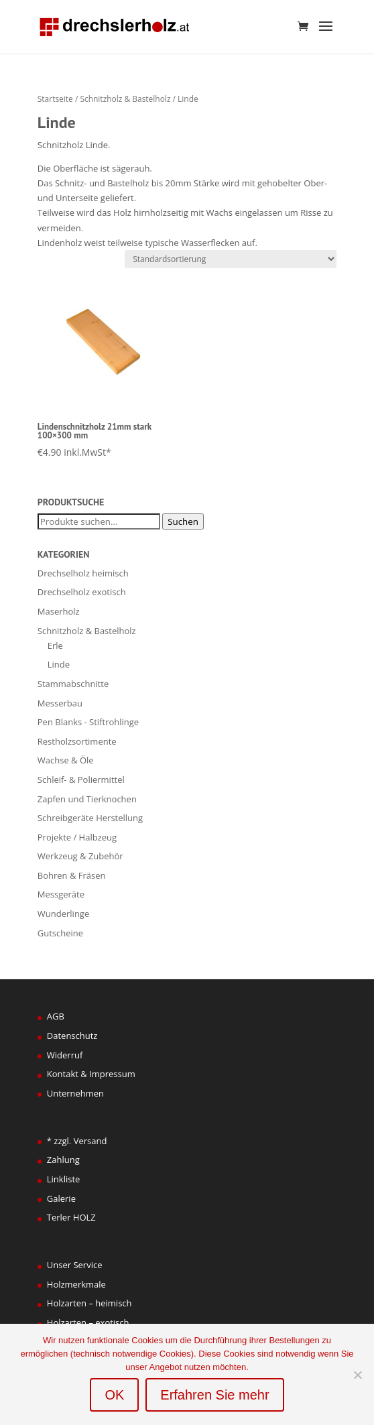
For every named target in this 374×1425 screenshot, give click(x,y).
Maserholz (59, 611)
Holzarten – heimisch (89, 1303)
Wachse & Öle (66, 760)
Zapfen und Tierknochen (87, 799)
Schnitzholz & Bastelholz (125, 99)
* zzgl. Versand (77, 1141)
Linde (59, 664)
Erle (55, 645)
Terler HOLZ (71, 1217)
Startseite (55, 99)
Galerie (61, 1198)
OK (114, 1394)
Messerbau (60, 703)
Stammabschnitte (73, 684)
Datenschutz (72, 1036)
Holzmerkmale (76, 1284)
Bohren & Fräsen (72, 875)
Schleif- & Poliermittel (81, 779)
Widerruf (65, 1055)
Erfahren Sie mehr (214, 1394)
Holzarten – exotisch (88, 1322)
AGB (55, 1016)
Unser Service (75, 1265)
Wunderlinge (63, 914)
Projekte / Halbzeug (77, 837)
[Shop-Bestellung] (230, 259)
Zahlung (63, 1160)
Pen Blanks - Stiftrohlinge (88, 722)
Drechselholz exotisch (82, 592)
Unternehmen (75, 1093)
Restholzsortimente (77, 741)
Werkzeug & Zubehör (80, 856)
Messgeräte (61, 894)
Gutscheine (60, 933)
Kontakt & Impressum (91, 1074)
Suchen (183, 521)
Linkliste (63, 1179)
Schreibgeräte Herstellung (90, 818)
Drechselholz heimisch (83, 573)
